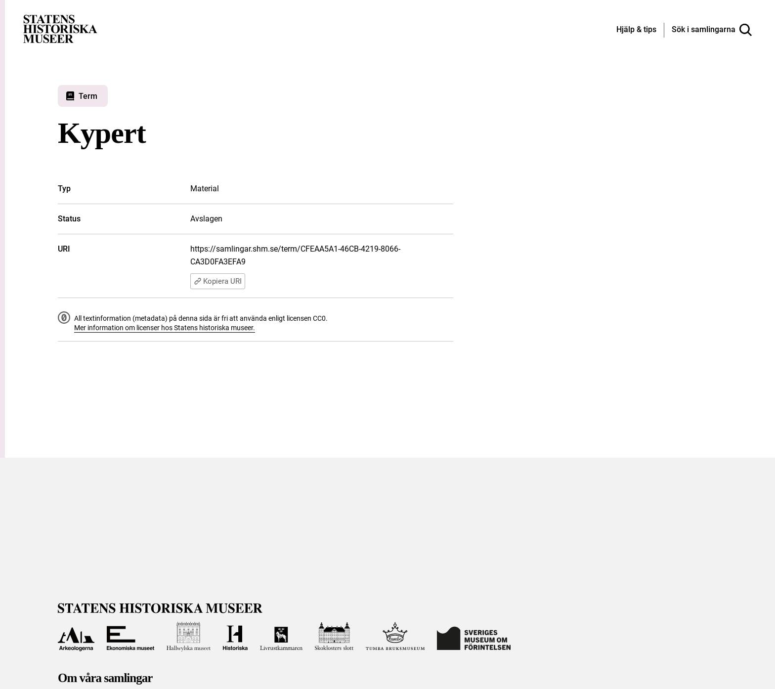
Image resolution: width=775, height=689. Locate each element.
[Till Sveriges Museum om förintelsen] (474, 636)
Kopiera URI (218, 281)
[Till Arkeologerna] (76, 636)
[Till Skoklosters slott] (334, 636)
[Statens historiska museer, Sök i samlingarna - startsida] (60, 28)
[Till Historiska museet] (235, 636)
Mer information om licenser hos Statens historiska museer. (164, 328)
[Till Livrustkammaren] (281, 636)
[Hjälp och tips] (636, 30)
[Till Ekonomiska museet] (130, 636)
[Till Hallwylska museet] (189, 636)
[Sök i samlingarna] (712, 30)
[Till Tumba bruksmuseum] (395, 636)
